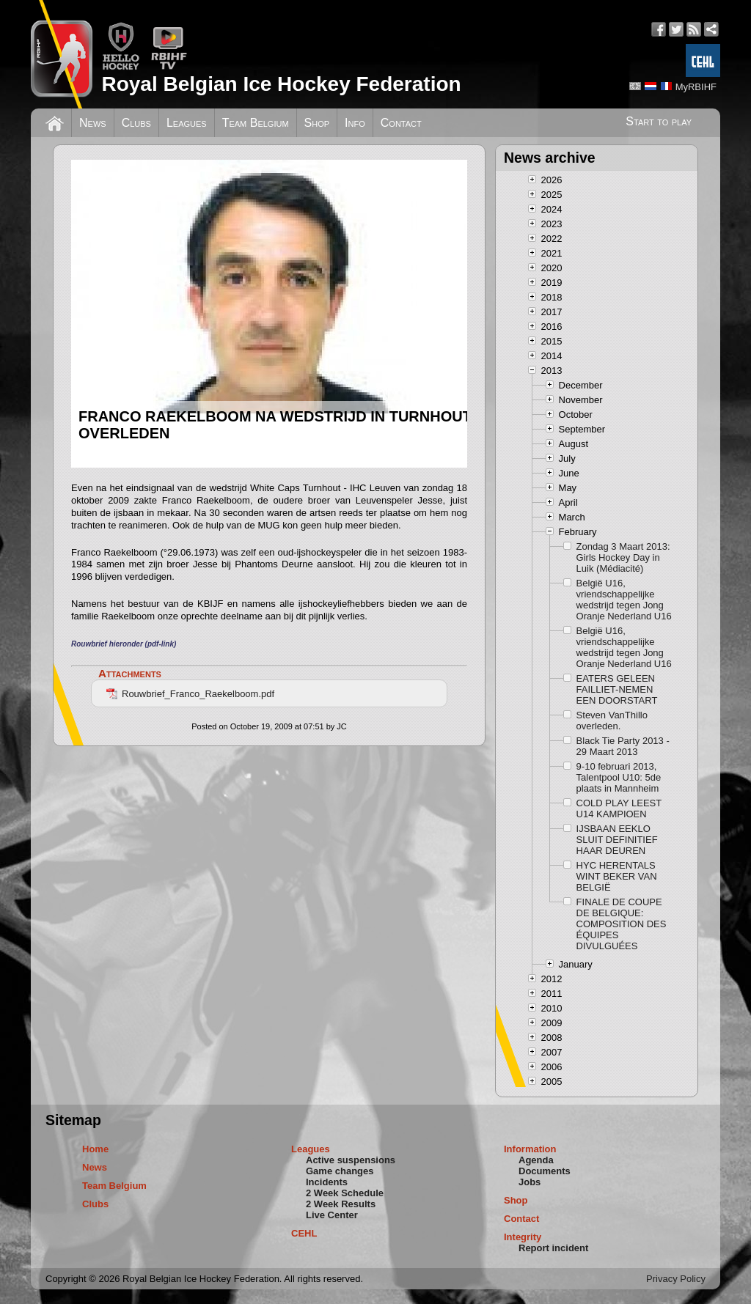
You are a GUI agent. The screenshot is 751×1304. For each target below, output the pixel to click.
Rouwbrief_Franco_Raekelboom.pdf (190, 693)
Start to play (659, 121)
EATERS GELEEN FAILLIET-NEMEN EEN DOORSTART (617, 689)
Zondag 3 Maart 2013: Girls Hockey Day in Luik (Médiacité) (623, 557)
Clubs (136, 123)
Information (530, 1148)
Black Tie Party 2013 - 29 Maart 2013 (623, 746)
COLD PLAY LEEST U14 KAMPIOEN (619, 808)
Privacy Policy (676, 1278)
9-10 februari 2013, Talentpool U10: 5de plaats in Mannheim (619, 777)
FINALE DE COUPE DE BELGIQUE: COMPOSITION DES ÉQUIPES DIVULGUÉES (621, 923)
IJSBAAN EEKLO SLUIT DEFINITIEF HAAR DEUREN (617, 839)
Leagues (186, 123)
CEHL (304, 1233)
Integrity (522, 1236)
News (92, 123)
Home (95, 1148)
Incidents (327, 1181)
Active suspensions (350, 1159)
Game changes (340, 1170)
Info (355, 123)
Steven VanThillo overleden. (612, 721)
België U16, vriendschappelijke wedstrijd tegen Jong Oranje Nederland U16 (624, 600)
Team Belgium (255, 123)
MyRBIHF (696, 86)
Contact (401, 123)
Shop (317, 123)
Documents (545, 1170)
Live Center (332, 1214)
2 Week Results (341, 1203)
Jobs (530, 1181)
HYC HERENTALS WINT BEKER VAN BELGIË (616, 876)
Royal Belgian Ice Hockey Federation (281, 84)
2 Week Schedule (345, 1192)
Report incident (553, 1247)
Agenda (536, 1159)
